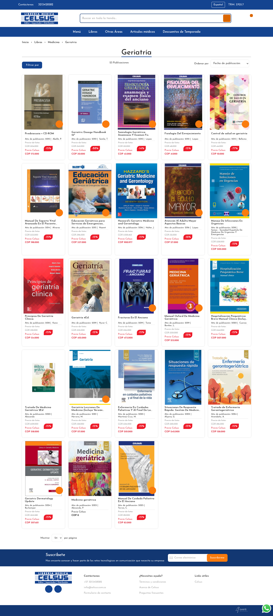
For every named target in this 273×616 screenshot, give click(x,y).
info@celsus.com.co (95, 587)
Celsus (198, 582)
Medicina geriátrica (83, 500)
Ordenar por (201, 63)
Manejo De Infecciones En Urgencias (227, 222)
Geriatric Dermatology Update (39, 500)
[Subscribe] (217, 558)
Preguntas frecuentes (151, 593)
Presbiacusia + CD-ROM (39, 133)
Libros (38, 42)
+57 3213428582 (93, 582)
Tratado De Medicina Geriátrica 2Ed (38, 409)
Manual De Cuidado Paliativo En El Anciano (136, 500)
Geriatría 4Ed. (80, 317)
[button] (218, 5)
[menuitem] (77, 32)
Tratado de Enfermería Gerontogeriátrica (225, 409)
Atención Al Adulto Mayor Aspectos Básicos (180, 222)
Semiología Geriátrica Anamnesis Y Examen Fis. (133, 133)
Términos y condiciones (152, 582)
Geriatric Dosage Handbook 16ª (88, 133)
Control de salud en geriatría (229, 133)
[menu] (136, 32)
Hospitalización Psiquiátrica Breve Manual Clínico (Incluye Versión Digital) (229, 317)
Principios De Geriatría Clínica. (39, 317)
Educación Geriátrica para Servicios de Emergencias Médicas (88, 222)
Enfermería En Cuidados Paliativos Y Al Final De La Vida (134, 409)
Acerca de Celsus (149, 587)
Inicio (25, 42)
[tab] (32, 65)
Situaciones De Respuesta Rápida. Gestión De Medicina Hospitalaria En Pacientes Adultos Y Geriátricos (182, 409)
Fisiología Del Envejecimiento (183, 133)
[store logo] (39, 18)
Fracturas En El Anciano (133, 317)
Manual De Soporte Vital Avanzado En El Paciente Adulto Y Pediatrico (40, 222)
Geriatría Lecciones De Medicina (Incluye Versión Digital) (87, 409)
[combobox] (152, 18)
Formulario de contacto (97, 593)
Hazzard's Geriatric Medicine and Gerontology (136, 222)
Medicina (53, 42)
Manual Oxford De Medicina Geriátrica (182, 317)
